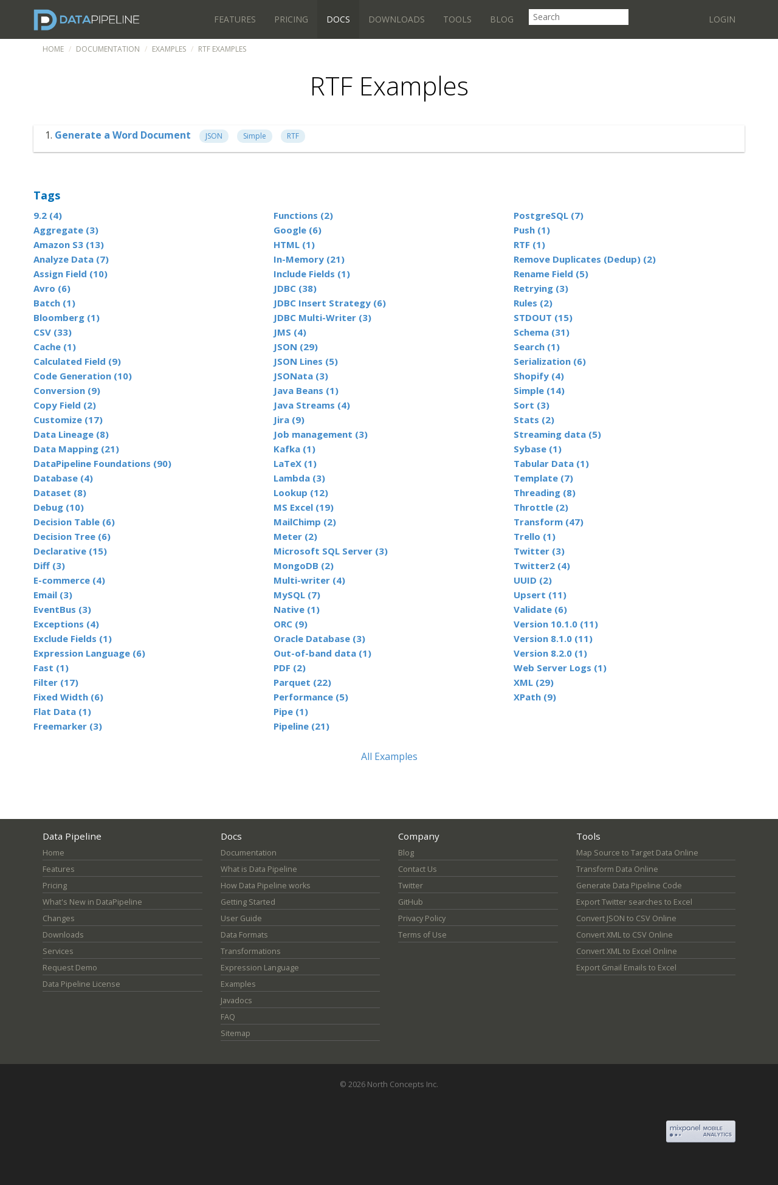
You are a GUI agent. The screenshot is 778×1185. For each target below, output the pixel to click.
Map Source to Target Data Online (637, 853)
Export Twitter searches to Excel (634, 902)
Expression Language (260, 967)
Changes (59, 918)
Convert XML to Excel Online (626, 951)
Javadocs (236, 1000)
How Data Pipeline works (266, 885)
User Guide (241, 918)
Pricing (291, 19)
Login (722, 19)
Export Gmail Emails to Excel (626, 967)
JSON (213, 136)
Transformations (251, 951)
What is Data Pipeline (259, 869)
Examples (169, 49)
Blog (502, 19)
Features (235, 19)
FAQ (228, 1017)
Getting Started (248, 902)
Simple (254, 136)
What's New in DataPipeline (92, 902)
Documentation (108, 49)
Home (53, 49)
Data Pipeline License (81, 984)
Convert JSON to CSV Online (626, 918)
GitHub (410, 902)
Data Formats (244, 935)
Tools (457, 19)
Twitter (410, 885)
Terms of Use (422, 935)
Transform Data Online (617, 869)
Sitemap (235, 1033)
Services (58, 951)
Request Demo (70, 967)
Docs (338, 19)
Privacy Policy (422, 918)
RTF (293, 136)
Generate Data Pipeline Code (629, 885)
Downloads (396, 19)
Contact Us (417, 869)
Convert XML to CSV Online (624, 935)
